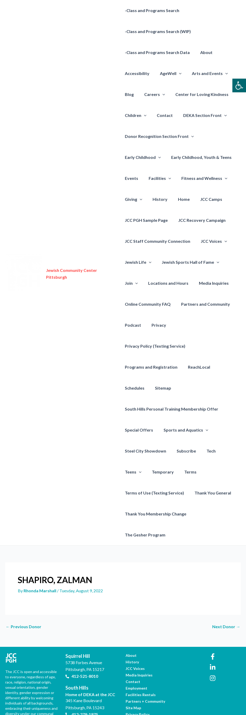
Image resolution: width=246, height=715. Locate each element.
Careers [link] (152, 94)
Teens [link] (228, 430)
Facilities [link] (158, 178)
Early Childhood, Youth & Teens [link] (199, 157)
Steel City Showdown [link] (145, 429)
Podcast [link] (133, 324)
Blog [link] (129, 94)
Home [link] (180, 199)
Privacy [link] (156, 324)
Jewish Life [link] (138, 262)
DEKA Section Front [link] (201, 115)
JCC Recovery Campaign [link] (199, 220)
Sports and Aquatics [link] (183, 409)
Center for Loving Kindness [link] (197, 94)
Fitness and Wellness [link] (200, 178)
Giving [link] (133, 199)
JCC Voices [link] (212, 241)
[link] (239, 85)
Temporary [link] (136, 450)
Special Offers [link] (139, 408)
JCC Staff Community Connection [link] (157, 241)
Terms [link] (161, 450)
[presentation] (177, 73)
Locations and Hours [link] (166, 283)
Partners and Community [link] (203, 304)
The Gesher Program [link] (145, 492)
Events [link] (131, 178)
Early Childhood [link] (143, 157)
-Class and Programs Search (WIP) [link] (158, 31)
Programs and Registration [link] (151, 345)
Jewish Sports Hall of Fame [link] (188, 262)
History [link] (157, 199)
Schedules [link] (226, 345)
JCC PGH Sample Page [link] (146, 220)
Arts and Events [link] (206, 73)
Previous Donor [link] (23, 585)
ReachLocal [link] (197, 345)
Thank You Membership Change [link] (200, 471)
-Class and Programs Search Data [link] (157, 52)
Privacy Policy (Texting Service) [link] (202, 324)
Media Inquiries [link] (210, 283)
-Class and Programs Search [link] (152, 10)
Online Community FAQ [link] (148, 304)
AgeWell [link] (169, 73)
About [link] (204, 52)
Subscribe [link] (184, 429)
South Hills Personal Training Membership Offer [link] (171, 387)
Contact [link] (163, 115)
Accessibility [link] (137, 73)
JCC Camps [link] (205, 199)
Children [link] (136, 115)
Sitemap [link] (133, 366)
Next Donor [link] (226, 585)
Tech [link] (206, 429)
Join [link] (131, 283)
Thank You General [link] (143, 471)
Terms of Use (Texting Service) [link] (205, 450)
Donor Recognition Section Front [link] (159, 136)
